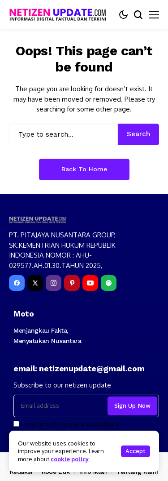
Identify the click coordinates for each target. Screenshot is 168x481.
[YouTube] (90, 283)
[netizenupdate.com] (60, 14)
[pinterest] (72, 283)
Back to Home (84, 169)
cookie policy (70, 459)
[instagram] (53, 283)
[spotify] (108, 283)
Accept (135, 451)
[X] (35, 283)
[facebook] (17, 283)
